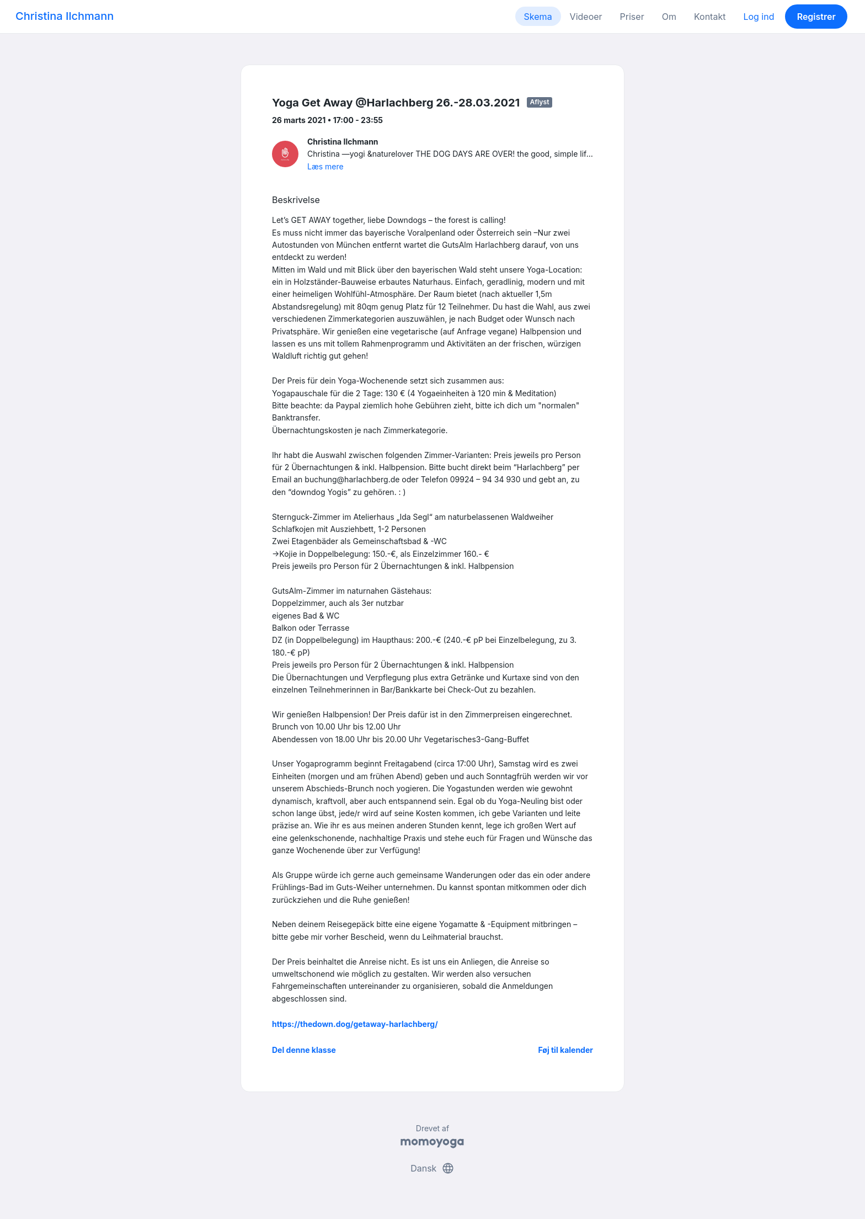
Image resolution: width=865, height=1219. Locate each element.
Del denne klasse (304, 1050)
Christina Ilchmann (64, 16)
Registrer (816, 16)
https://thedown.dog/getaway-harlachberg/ (355, 1024)
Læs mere (325, 166)
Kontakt (709, 16)
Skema (538, 16)
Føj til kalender (565, 1050)
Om (669, 16)
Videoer (586, 16)
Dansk (432, 1168)
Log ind (758, 16)
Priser (632, 16)
